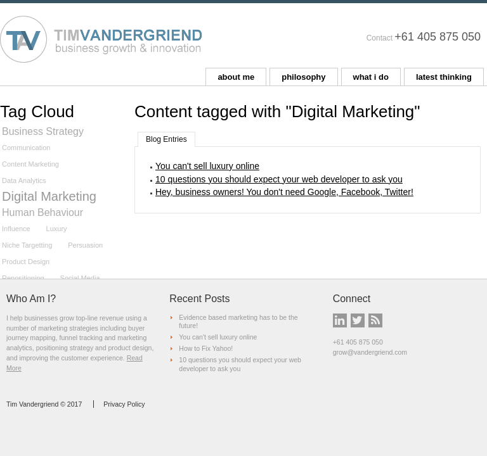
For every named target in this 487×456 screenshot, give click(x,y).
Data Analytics (24, 180)
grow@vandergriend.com (370, 352)
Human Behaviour (42, 212)
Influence (16, 228)
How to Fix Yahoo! (206, 348)
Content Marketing (30, 164)
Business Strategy (43, 131)
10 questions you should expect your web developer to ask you (279, 179)
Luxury (56, 228)
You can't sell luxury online (207, 166)
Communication (26, 147)
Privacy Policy (124, 404)
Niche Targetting (27, 245)
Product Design (25, 261)
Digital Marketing (49, 196)
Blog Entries (166, 139)
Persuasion (85, 245)
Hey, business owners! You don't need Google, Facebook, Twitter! (284, 192)
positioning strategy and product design (94, 348)
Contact (380, 38)
